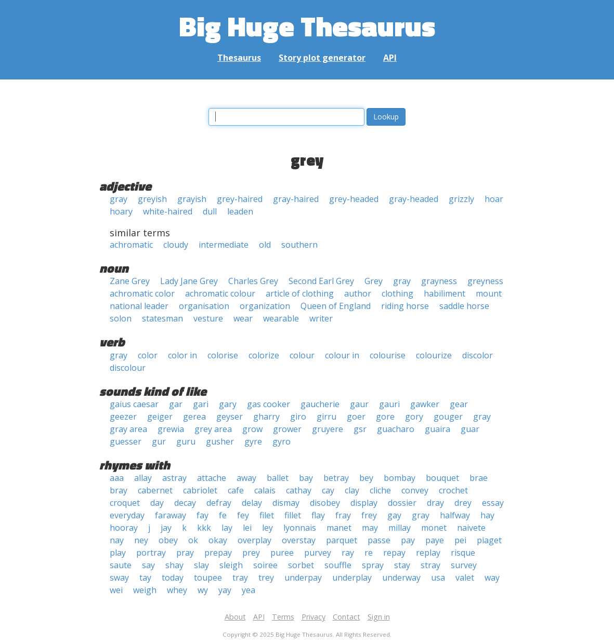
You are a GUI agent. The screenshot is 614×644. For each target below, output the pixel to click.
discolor (477, 355)
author (357, 293)
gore (385, 416)
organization (265, 306)
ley (267, 527)
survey (464, 565)
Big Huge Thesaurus (307, 25)
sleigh (231, 565)
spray (373, 565)
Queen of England (336, 306)
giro (298, 416)
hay (487, 515)
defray (218, 502)
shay (174, 565)
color (148, 355)
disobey (325, 502)
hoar (494, 199)
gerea (194, 416)
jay (166, 527)
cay (328, 490)
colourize (434, 355)
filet (266, 515)
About (235, 617)
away (246, 478)
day (157, 502)
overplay (254, 540)
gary (228, 404)
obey (168, 540)
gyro (281, 441)
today (173, 577)
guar (470, 429)
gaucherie (320, 404)
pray (185, 552)
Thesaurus (239, 57)
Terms (283, 617)
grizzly (461, 199)
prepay (218, 552)
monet (434, 527)
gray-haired (296, 199)
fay (202, 515)
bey (366, 478)
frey (369, 515)
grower (287, 429)
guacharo (395, 429)
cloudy (175, 244)
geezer (123, 416)
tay (145, 577)
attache (211, 478)
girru (326, 416)
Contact (346, 617)
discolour (128, 367)
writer (321, 318)
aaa (117, 478)
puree (282, 552)
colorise (222, 355)
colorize (264, 355)
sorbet (301, 565)
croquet (125, 502)
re (368, 552)
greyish (152, 199)
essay (493, 502)
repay (394, 552)
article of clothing (300, 293)
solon (121, 318)
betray (336, 478)
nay (117, 540)
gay (394, 515)
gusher (220, 441)
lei (247, 527)
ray (348, 552)
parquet (341, 540)
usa (438, 577)
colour (302, 355)
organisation (204, 306)
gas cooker (268, 404)
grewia (171, 429)
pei (460, 540)
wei (116, 590)
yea (248, 590)
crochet (453, 490)
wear (243, 318)
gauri (389, 404)
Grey (373, 281)
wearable (281, 318)
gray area (128, 429)
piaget (489, 540)
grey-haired (240, 199)
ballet (278, 478)
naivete (471, 527)
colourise (388, 355)
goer (356, 416)
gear (459, 404)
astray (174, 478)
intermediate (224, 244)
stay (402, 565)
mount (489, 293)
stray (430, 565)
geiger (160, 416)
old (265, 244)
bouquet (442, 478)
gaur (359, 404)
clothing (397, 293)
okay (217, 540)
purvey (317, 552)
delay (252, 502)
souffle (337, 565)
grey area (213, 429)
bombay (399, 478)
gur (159, 441)
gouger (448, 416)
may (370, 527)
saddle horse (464, 306)
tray (240, 577)
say (148, 565)
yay (224, 590)
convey (414, 490)
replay (428, 552)
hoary (121, 211)
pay (408, 540)
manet (338, 527)
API (390, 57)
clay (352, 490)
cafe (236, 490)
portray (151, 552)
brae (478, 478)
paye (434, 540)
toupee (208, 577)
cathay (298, 490)
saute (121, 565)
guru (185, 441)
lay (226, 527)
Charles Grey (253, 281)
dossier (402, 502)
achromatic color (142, 293)
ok (193, 540)
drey (463, 502)
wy (203, 590)
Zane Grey (130, 281)
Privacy (313, 617)
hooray (124, 527)
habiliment (444, 293)
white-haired (167, 211)
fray (343, 515)
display (363, 502)
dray (435, 502)
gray (118, 199)
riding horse (405, 306)
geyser (229, 416)
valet (464, 577)
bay (306, 478)
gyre (253, 441)
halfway (455, 515)
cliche (380, 490)
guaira (437, 429)
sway (119, 577)
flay (318, 515)
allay (143, 478)
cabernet (155, 490)
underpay (303, 577)
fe (223, 515)
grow (252, 429)
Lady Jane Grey (189, 281)
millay (399, 527)
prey (251, 552)
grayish (191, 199)
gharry (266, 416)
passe (379, 540)
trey (266, 577)
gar (175, 404)
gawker (424, 404)
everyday (127, 515)
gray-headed (413, 199)
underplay (352, 577)
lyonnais (299, 527)
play (118, 552)
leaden (240, 211)
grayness (439, 281)
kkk (204, 527)
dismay (285, 502)
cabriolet (200, 490)
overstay (299, 540)
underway (401, 577)
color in (182, 355)
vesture (208, 318)
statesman (162, 318)
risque (463, 552)
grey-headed (353, 199)
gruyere (327, 429)
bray (118, 490)
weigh (144, 590)
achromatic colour (220, 293)
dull (210, 211)
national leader (139, 306)
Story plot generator (322, 57)
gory (414, 416)
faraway (170, 515)
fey (243, 515)
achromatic (131, 244)
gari (200, 404)
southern (299, 244)
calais (265, 490)
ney (141, 540)
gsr (360, 429)
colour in (342, 355)
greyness (485, 281)
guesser (125, 441)
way (492, 577)
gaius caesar (134, 404)
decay (185, 502)
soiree (265, 565)
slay (201, 565)
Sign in (379, 617)
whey (177, 590)
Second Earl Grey (321, 281)
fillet (292, 515)
